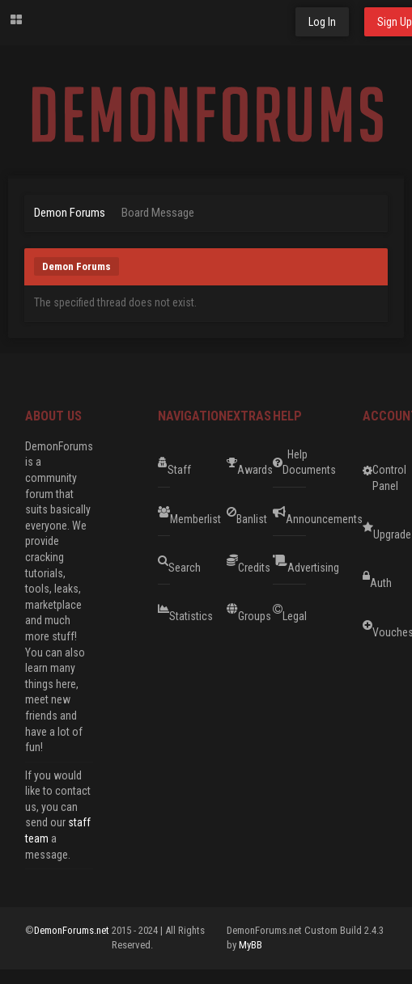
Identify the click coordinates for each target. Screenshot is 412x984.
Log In (322, 21)
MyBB (250, 945)
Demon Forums (69, 212)
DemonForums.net (73, 930)
